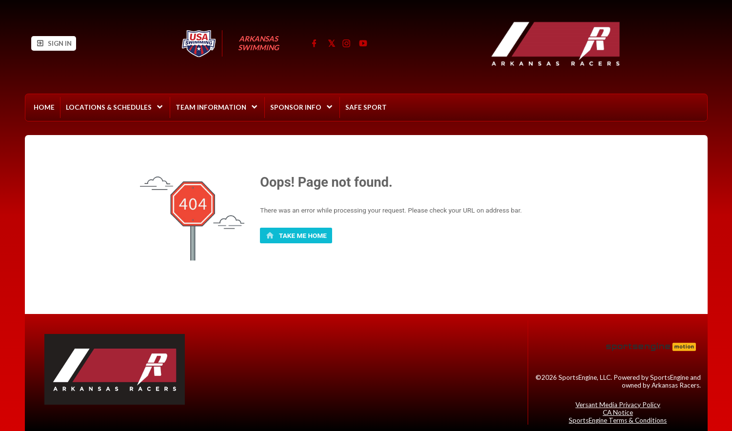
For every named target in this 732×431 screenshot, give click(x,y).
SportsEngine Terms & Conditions (618, 420)
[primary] (296, 235)
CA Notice (618, 412)
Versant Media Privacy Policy (617, 405)
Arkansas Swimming (258, 43)
